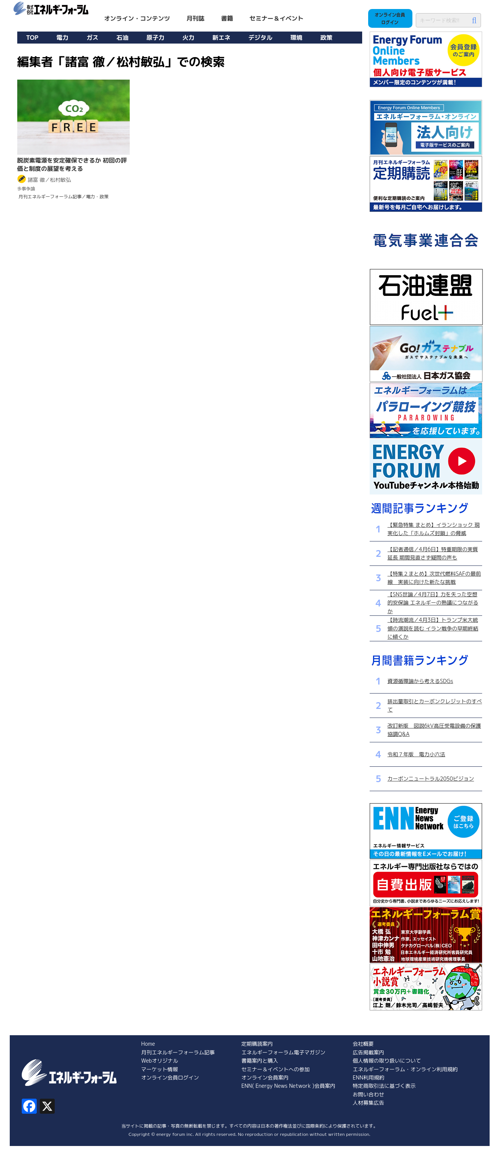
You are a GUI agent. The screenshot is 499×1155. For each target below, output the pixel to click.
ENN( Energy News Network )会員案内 (288, 1085)
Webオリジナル (159, 1060)
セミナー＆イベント (277, 18)
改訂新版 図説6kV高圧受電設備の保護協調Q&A (434, 729)
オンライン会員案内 (265, 1077)
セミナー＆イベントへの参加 (275, 1069)
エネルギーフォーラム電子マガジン (283, 1052)
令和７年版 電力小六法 (416, 754)
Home (148, 1043)
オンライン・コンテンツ (137, 18)
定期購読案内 (257, 1043)
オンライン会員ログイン (170, 1077)
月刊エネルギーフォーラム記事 (178, 1052)
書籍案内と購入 (259, 1060)
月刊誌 (196, 18)
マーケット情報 (159, 1069)
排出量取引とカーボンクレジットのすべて (435, 705)
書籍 (227, 18)
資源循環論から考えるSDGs (420, 681)
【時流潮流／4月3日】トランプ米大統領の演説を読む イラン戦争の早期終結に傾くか (433, 628)
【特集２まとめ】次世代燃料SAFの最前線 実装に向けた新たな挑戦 (434, 577)
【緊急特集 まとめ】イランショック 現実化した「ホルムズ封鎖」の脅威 (434, 529)
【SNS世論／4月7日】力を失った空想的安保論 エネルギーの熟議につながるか (433, 603)
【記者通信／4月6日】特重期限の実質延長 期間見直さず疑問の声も (433, 553)
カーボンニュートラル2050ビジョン (431, 778)
